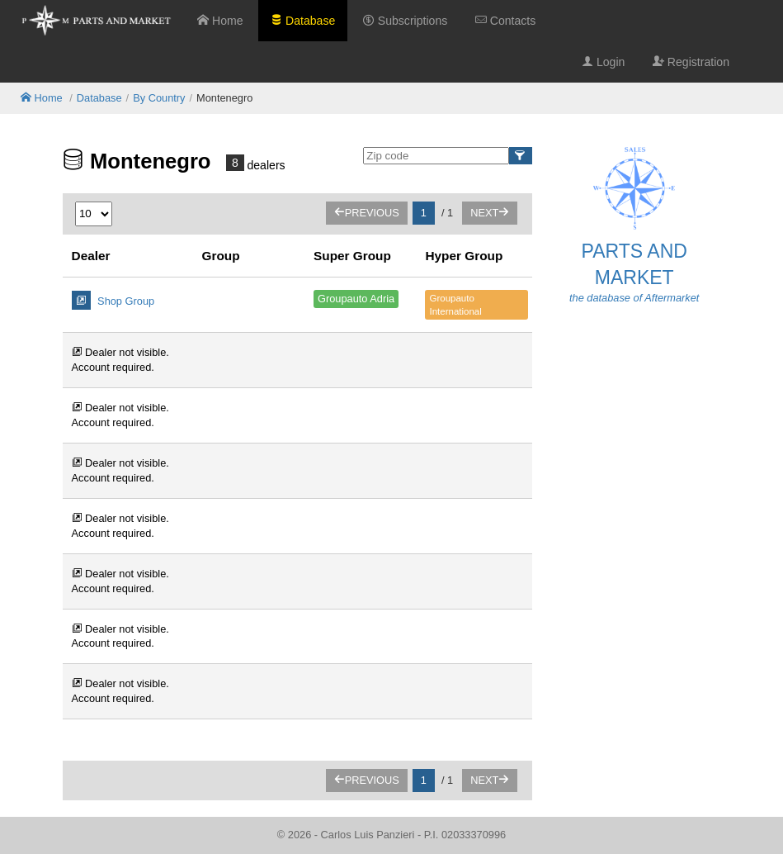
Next (489, 212)
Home (220, 20)
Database (303, 20)
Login (603, 62)
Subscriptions (405, 20)
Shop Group (113, 300)
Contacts (505, 20)
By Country (159, 98)
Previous (366, 212)
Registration (691, 62)
